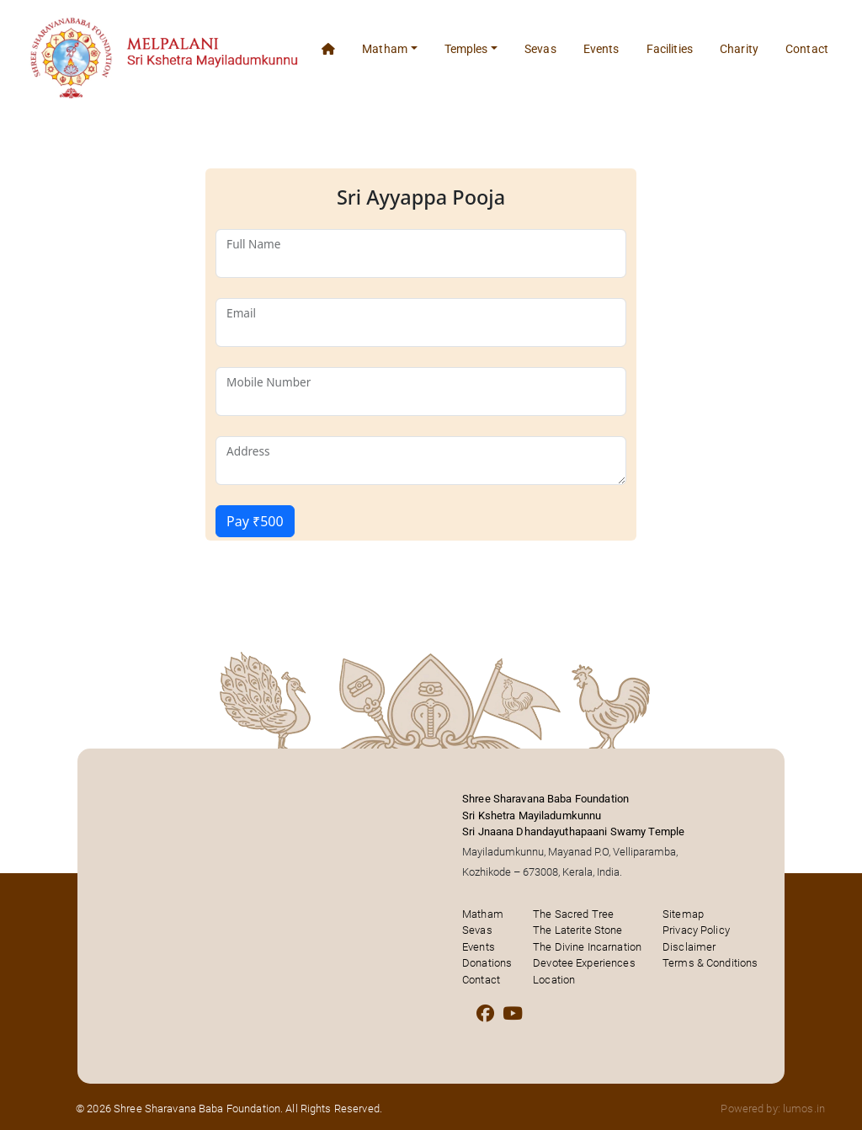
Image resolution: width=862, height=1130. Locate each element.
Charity (739, 49)
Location (554, 979)
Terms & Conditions (710, 963)
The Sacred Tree (573, 914)
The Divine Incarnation (587, 947)
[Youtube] (513, 1014)
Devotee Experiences (584, 963)
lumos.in (804, 1108)
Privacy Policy (696, 930)
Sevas (540, 49)
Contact (806, 49)
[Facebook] (485, 1014)
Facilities (669, 49)
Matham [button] (384, 49)
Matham (482, 914)
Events (601, 49)
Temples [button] (466, 49)
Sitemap (683, 914)
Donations (487, 963)
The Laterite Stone (577, 930)
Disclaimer (689, 947)
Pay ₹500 (255, 521)
